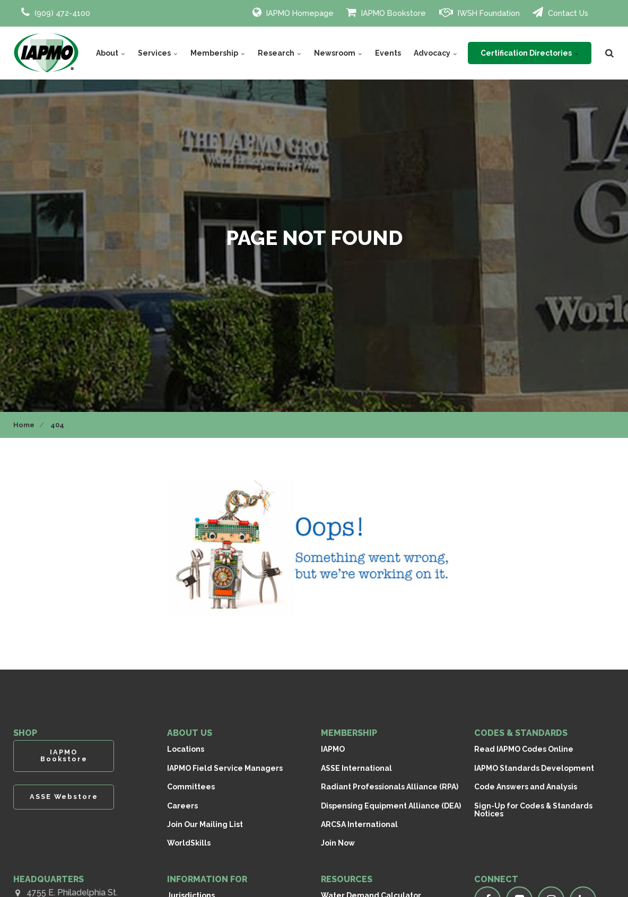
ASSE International (356, 768)
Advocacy (435, 53)
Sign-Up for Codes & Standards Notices (533, 810)
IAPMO (333, 749)
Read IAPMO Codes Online (523, 749)
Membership (217, 53)
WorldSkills (189, 843)
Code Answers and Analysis (525, 786)
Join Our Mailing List (205, 824)
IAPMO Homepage (293, 12)
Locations (185, 749)
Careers (182, 806)
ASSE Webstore (64, 797)
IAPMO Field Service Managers (225, 768)
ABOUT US (189, 733)
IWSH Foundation (479, 12)
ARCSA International (359, 824)
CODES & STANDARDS (521, 733)
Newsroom (338, 53)
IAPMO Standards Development (534, 768)
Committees (191, 786)
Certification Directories (530, 53)
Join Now (338, 843)
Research (279, 53)
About (110, 53)
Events (388, 53)
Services (158, 53)
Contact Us (560, 12)
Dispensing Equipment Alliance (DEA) (391, 806)
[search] (609, 53)
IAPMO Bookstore (386, 12)
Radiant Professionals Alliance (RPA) (389, 786)
